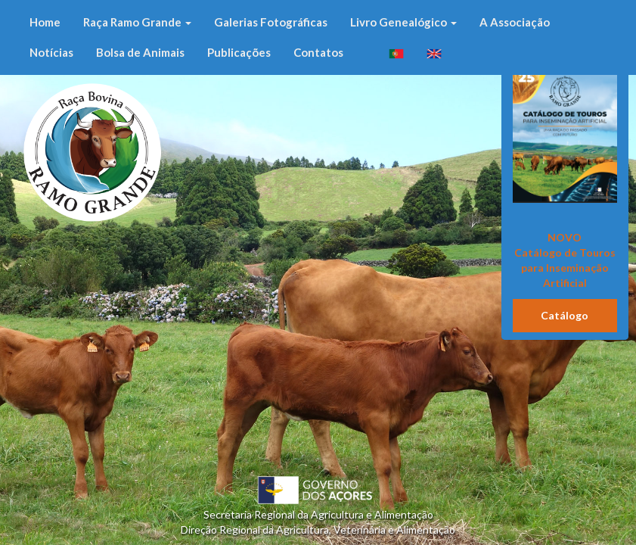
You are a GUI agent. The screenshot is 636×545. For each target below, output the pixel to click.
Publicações (239, 52)
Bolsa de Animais (140, 52)
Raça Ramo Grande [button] (137, 22)
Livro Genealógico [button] (403, 22)
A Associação (514, 22)
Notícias (51, 52)
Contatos (318, 52)
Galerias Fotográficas (270, 22)
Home (44, 22)
